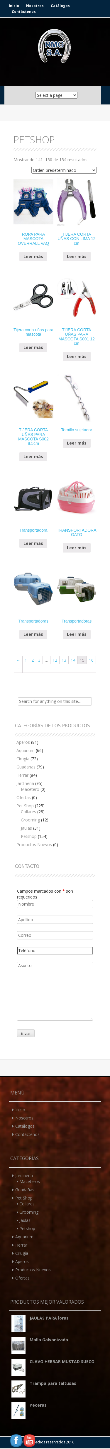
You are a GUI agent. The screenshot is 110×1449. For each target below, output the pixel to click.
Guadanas (25, 767)
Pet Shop (25, 805)
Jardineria (25, 783)
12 (55, 660)
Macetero (30, 789)
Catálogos (60, 5)
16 (91, 660)
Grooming (30, 820)
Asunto (55, 991)
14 (73, 660)
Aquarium (25, 750)
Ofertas (23, 797)
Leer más (33, 256)
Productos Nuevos (34, 844)
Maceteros (29, 1181)
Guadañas (24, 1189)
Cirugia (22, 758)
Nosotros (35, 5)
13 (64, 660)
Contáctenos (24, 11)
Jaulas (26, 828)
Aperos (23, 742)
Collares (28, 811)
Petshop (29, 836)
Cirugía (21, 1253)
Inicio (14, 5)
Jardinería (24, 1175)
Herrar (22, 775)
